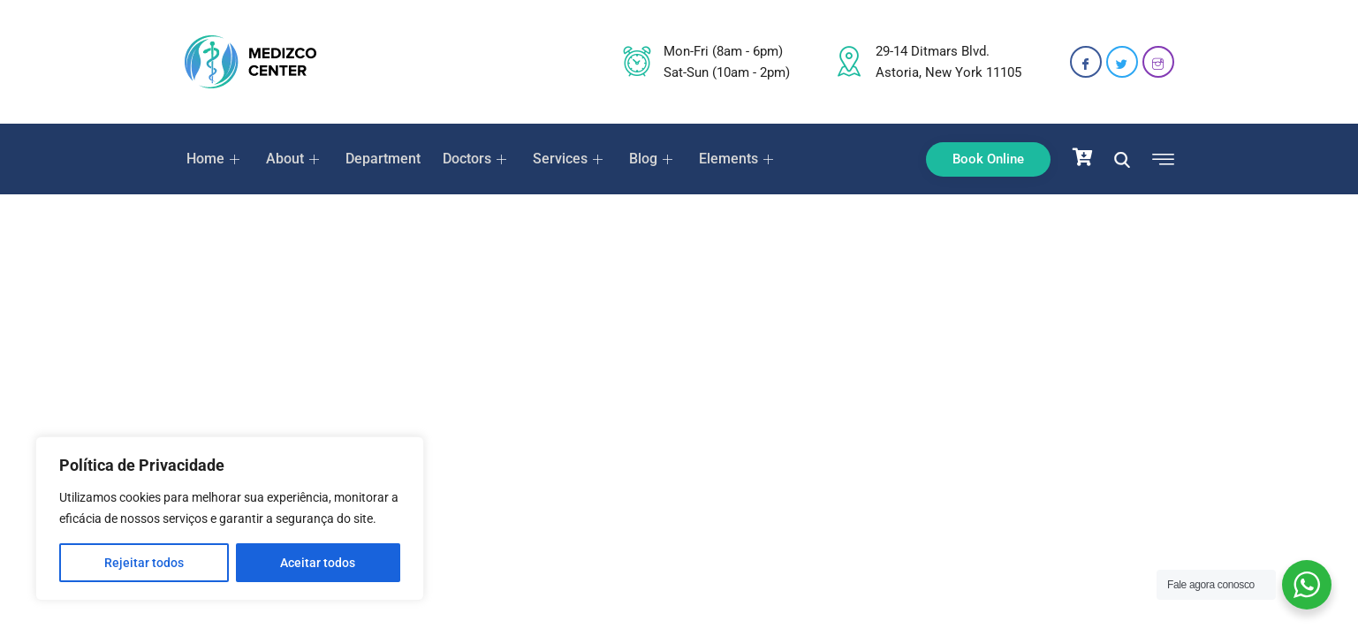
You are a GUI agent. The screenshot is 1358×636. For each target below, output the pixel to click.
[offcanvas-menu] (1158, 160)
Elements (731, 158)
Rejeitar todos (144, 563)
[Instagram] (1158, 62)
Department (379, 158)
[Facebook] (1086, 62)
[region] (229, 518)
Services (564, 158)
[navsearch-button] (1122, 158)
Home (213, 158)
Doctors (472, 158)
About (292, 158)
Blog (647, 158)
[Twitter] (1122, 62)
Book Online (988, 159)
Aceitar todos (317, 563)
